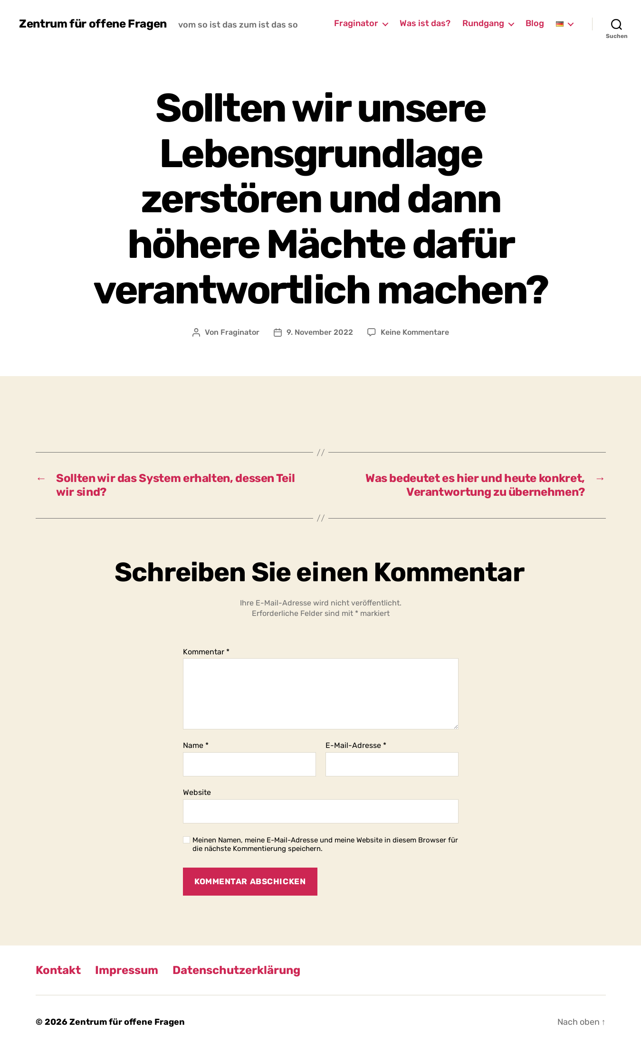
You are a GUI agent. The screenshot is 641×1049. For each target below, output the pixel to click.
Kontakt (58, 970)
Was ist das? (425, 23)
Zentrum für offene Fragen (93, 23)
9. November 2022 (320, 332)
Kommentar (206, 652)
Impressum (126, 970)
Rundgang (483, 23)
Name (196, 745)
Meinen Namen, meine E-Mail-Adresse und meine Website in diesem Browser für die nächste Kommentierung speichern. (325, 844)
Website (197, 792)
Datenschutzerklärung (236, 970)
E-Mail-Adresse (355, 745)
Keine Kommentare (415, 332)
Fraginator (356, 23)
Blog (535, 23)
